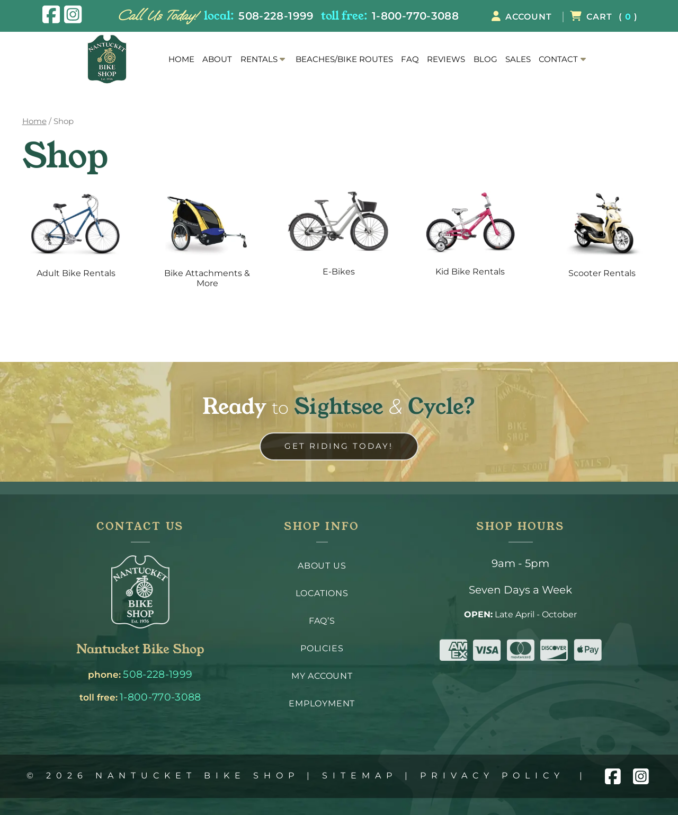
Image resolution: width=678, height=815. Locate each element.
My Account (322, 676)
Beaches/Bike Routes (344, 59)
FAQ (410, 59)
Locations (322, 593)
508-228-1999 (276, 15)
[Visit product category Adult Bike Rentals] (76, 236)
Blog (485, 59)
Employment (322, 703)
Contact (558, 59)
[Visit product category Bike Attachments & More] (207, 242)
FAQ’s (322, 621)
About (217, 59)
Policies (321, 648)
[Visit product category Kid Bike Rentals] (470, 236)
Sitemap (359, 775)
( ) (604, 17)
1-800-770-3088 (415, 15)
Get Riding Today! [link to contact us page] (338, 446)
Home (181, 59)
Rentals (259, 59)
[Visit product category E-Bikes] (338, 236)
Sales (518, 59)
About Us (322, 566)
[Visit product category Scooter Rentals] (602, 236)
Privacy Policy (492, 775)
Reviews (446, 59)
